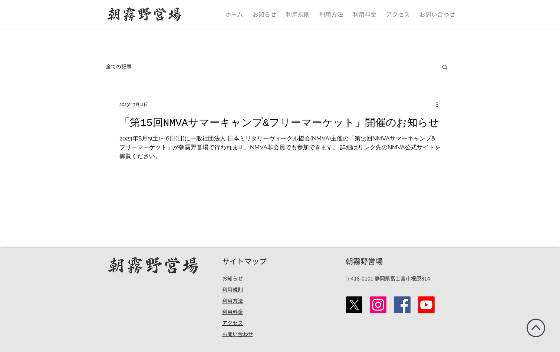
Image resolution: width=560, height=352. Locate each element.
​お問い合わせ (237, 334)
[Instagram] (378, 304)
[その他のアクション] (439, 104)
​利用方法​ (232, 300)
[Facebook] (402, 304)
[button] (444, 68)
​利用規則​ (232, 289)
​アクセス (232, 322)
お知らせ (232, 278)
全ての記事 (119, 66)
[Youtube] (426, 304)
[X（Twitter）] (354, 304)
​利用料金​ (232, 311)
